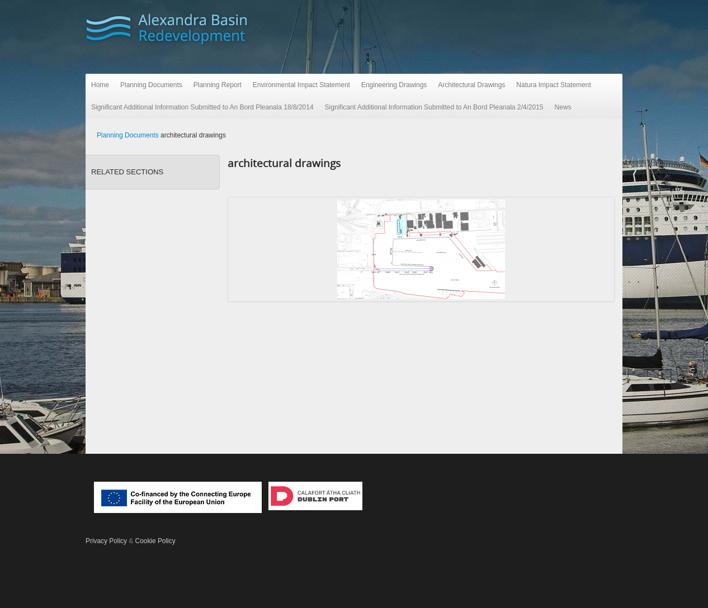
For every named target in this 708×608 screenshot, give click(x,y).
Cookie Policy (155, 541)
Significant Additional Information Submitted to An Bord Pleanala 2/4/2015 (434, 107)
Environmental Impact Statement (301, 85)
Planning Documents (151, 85)
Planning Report (217, 85)
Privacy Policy (106, 541)
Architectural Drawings (471, 85)
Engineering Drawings (394, 85)
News (563, 107)
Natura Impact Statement (553, 85)
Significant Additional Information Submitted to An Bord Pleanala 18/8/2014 (202, 107)
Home (100, 85)
